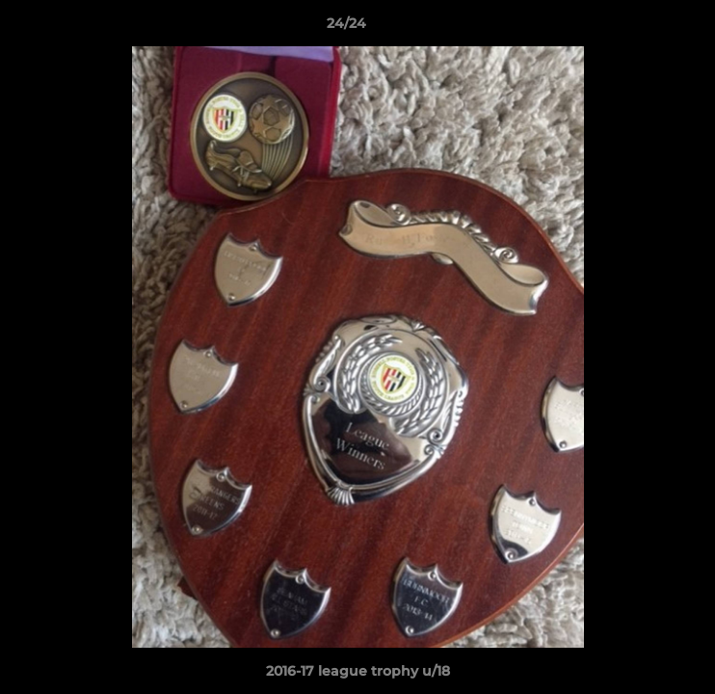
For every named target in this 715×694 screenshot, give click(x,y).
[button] (645, 28)
